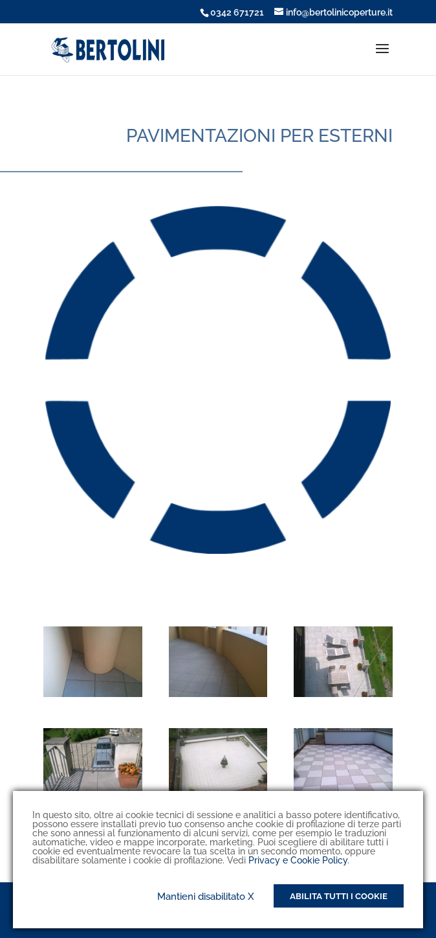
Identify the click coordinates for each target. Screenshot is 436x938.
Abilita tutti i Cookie (338, 896)
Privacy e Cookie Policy (297, 860)
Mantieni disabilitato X (205, 896)
